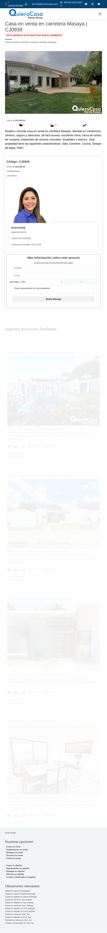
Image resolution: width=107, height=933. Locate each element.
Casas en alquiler (14, 865)
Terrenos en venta (14, 855)
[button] (12, 82)
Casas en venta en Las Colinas (18, 900)
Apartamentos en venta (17, 850)
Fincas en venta (13, 858)
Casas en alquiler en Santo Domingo (21, 897)
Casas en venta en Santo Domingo (20, 894)
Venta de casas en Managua (17, 891)
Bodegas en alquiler (15, 871)
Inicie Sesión (10, 833)
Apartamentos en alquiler (18, 868)
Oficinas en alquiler (15, 874)
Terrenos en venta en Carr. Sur (18, 920)
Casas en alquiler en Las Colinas (19, 903)
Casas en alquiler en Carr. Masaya (20, 908)
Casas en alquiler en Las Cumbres (20, 911)
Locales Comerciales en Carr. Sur (19, 923)
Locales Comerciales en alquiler (21, 877)
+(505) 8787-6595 (19, 238)
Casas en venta (13, 847)
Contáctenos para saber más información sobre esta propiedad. (53, 263)
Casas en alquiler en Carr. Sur (18, 917)
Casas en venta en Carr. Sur (17, 914)
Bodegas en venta (14, 853)
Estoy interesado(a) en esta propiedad (53, 290)
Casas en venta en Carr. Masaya (19, 905)
